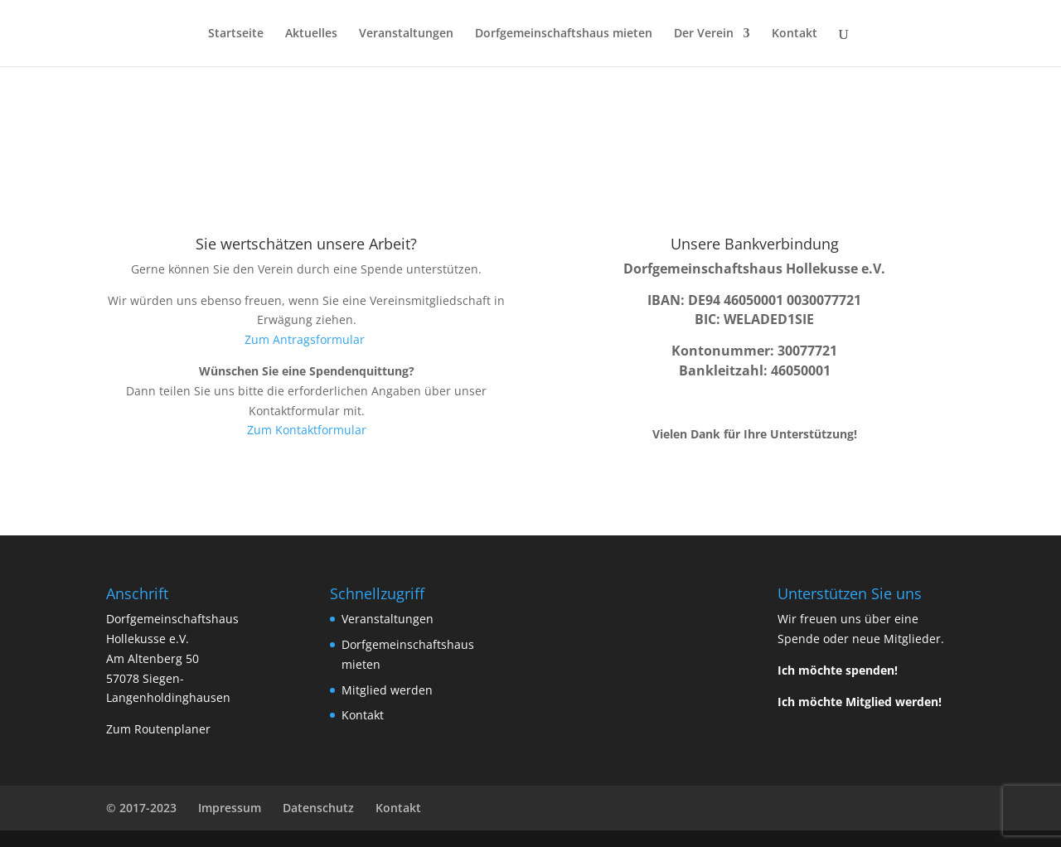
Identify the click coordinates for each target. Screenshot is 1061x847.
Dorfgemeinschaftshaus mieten (563, 34)
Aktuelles (311, 34)
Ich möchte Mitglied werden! (860, 701)
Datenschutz (318, 808)
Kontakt (794, 34)
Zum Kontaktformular (306, 430)
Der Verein (704, 34)
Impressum (229, 808)
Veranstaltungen (406, 34)
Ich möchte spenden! (838, 670)
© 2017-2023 (141, 808)
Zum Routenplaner (158, 729)
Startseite (236, 34)
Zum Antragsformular (306, 339)
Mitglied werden (387, 690)
